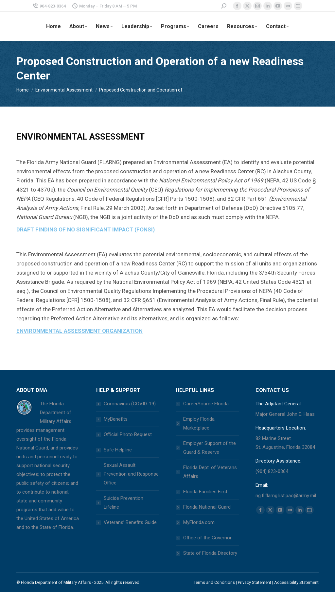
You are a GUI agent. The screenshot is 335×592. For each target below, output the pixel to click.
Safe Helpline (118, 450)
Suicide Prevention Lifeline (123, 502)
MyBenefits (116, 419)
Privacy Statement (254, 582)
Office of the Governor (207, 538)
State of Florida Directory (210, 553)
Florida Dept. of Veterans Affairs (210, 472)
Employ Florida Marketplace (199, 423)
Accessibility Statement (296, 582)
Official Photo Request (128, 434)
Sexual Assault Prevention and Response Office (131, 474)
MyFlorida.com (199, 522)
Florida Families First (205, 492)
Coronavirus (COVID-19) (130, 404)
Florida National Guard (207, 507)
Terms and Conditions (214, 582)
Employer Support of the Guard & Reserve (209, 447)
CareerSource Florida (206, 404)
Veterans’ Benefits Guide (130, 522)
